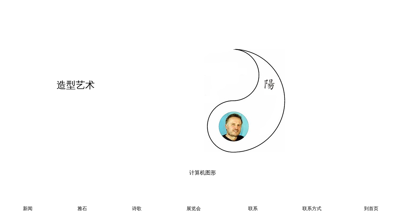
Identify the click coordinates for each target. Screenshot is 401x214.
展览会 (193, 208)
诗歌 (137, 208)
